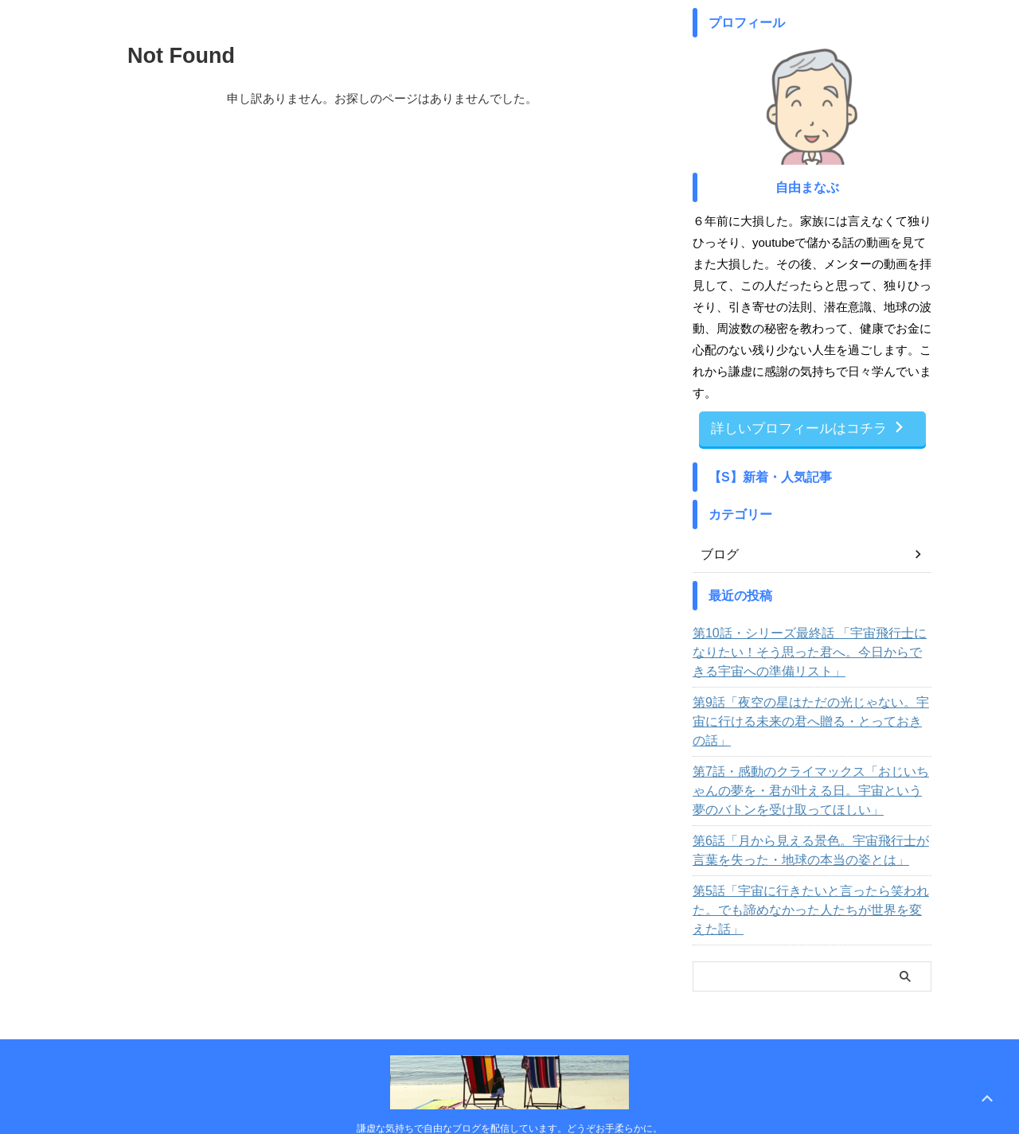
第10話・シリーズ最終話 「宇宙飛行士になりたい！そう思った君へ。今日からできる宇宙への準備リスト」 (812, 650)
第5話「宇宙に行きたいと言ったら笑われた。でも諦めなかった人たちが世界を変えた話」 (807, 879)
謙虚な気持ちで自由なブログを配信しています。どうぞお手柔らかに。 (509, 1087)
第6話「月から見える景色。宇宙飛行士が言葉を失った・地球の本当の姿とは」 (807, 829)
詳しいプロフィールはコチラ (808, 427)
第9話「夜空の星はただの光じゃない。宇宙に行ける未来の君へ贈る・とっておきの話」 (807, 710)
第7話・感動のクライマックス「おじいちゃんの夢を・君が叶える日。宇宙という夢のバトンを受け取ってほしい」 (810, 769)
